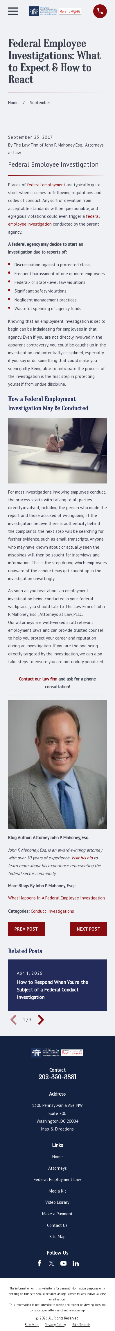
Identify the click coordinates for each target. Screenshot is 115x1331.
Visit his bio (82, 858)
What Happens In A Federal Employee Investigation (56, 898)
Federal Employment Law (57, 1179)
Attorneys (57, 1168)
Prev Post (26, 929)
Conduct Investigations (52, 911)
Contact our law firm (38, 679)
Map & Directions (57, 1129)
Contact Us (57, 1225)
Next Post (88, 929)
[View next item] (41, 1020)
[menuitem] (32, 1324)
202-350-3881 (57, 1077)
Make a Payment (57, 1213)
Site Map (57, 1236)
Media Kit (57, 1191)
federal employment (46, 185)
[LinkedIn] (76, 1263)
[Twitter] (51, 1263)
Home (57, 1156)
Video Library (57, 1202)
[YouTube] (63, 1263)
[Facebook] (39, 1263)
